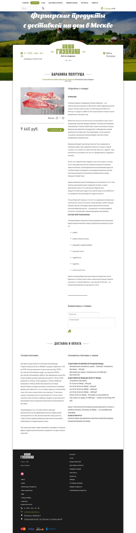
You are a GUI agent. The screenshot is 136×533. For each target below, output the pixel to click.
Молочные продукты (28, 487)
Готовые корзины (76, 483)
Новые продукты (76, 487)
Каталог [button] (35, 3)
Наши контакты (26, 504)
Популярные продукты (78, 490)
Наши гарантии (75, 462)
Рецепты (73, 476)
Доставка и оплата (56, 3)
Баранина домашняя (67, 79)
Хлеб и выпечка (27, 490)
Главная (25, 3)
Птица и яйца (26, 498)
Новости (95, 3)
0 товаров (107, 8)
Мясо (58, 79)
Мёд (22, 494)
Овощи (72, 479)
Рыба (23, 483)
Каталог (52, 79)
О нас (43, 3)
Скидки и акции (72, 3)
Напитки (24, 501)
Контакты (84, 3)
